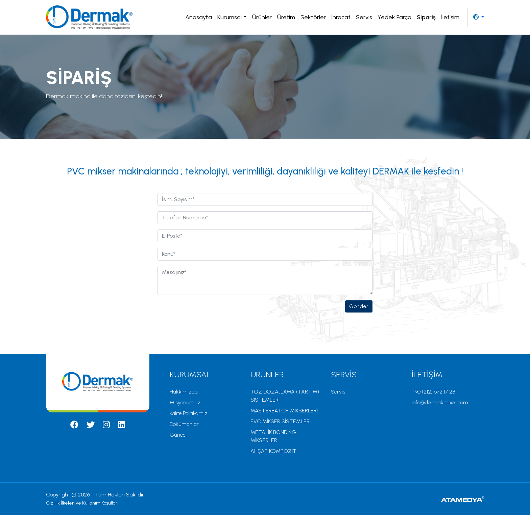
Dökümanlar (184, 424)
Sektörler (313, 17)
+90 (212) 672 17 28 (433, 391)
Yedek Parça (394, 17)
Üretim (286, 17)
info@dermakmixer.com (440, 402)
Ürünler (262, 17)
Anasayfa (198, 17)
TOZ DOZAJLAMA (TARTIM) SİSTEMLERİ (284, 395)
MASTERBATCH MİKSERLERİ (284, 410)
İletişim (450, 17)
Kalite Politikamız (189, 413)
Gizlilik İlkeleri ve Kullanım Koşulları (82, 503)
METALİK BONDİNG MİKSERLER (273, 436)
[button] (478, 17)
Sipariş (426, 17)
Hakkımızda (184, 391)
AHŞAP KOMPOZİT (273, 451)
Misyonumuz (185, 402)
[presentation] (209, 313)
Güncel (178, 435)
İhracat (341, 17)
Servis (364, 17)
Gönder (358, 306)
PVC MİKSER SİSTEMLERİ (280, 421)
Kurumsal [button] (229, 17)
